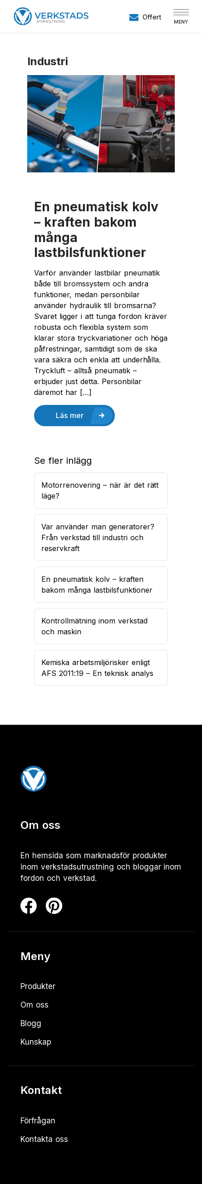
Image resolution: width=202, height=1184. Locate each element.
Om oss (34, 1004)
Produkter (37, 986)
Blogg (30, 1023)
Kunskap (35, 1041)
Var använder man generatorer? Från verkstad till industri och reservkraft (97, 537)
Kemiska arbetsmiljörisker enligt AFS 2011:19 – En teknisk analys (97, 668)
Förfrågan (37, 1120)
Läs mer (70, 415)
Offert (145, 17)
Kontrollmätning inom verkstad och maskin (94, 626)
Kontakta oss (44, 1139)
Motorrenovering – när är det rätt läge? (99, 490)
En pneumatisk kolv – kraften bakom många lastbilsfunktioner (96, 229)
